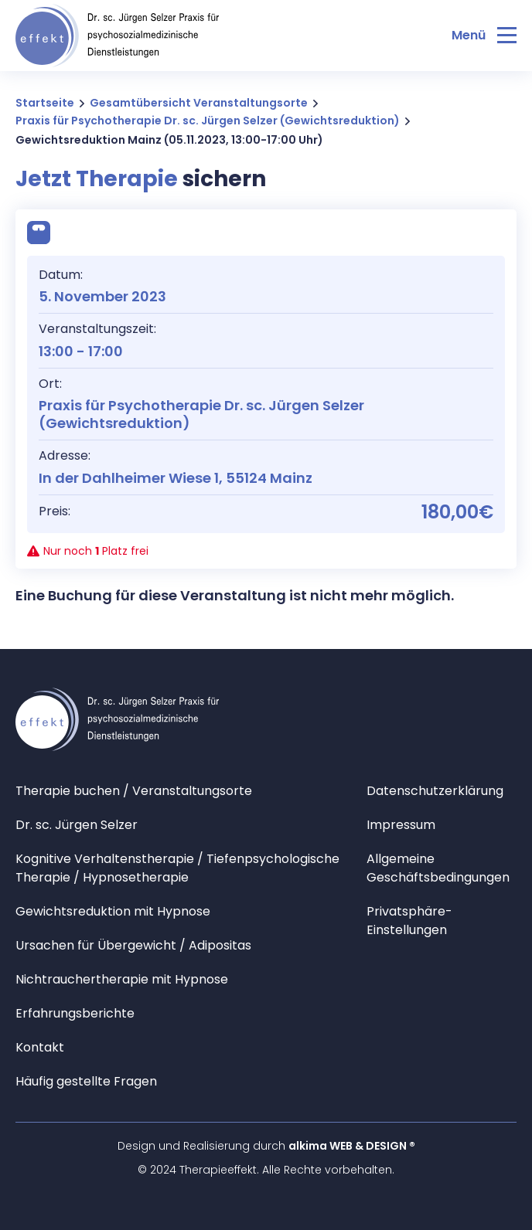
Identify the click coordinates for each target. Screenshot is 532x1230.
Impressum (401, 825)
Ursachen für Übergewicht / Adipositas (133, 945)
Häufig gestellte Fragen (86, 1081)
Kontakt (39, 1047)
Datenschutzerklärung (435, 791)
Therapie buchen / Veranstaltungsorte (133, 791)
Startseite (44, 102)
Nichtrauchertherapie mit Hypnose (121, 979)
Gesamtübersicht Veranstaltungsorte (199, 102)
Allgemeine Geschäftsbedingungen (438, 868)
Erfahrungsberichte (75, 1013)
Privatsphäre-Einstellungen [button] (409, 920)
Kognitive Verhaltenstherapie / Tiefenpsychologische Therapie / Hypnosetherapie (177, 868)
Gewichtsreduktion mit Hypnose (112, 911)
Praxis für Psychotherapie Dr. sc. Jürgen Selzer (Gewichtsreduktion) (207, 120)
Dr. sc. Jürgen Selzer (76, 825)
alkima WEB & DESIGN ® (351, 1146)
